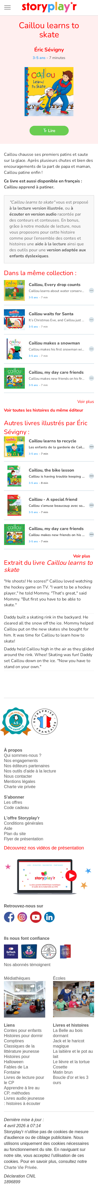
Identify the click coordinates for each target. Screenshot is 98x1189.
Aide (8, 828)
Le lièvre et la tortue (71, 1062)
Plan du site (15, 833)
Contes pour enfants (23, 1030)
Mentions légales (19, 781)
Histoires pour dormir (23, 1035)
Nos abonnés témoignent (27, 964)
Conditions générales (23, 823)
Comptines (14, 1041)
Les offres (13, 802)
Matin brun (63, 1072)
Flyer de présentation (23, 839)
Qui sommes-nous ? (22, 755)
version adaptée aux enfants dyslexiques (47, 253)
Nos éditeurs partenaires (26, 766)
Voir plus (85, 402)
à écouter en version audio (41, 211)
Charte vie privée (20, 786)
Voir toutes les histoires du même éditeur (43, 410)
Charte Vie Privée (20, 1167)
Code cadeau (16, 807)
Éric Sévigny (49, 49)
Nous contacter (18, 776)
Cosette (60, 1067)
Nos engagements (21, 760)
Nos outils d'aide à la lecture (30, 771)
